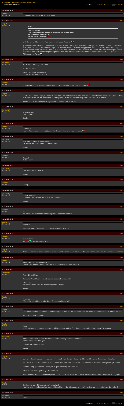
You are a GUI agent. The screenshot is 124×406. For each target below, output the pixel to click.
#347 (121, 333)
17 (122, 5)
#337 (121, 190)
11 (105, 5)
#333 (121, 136)
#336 (121, 179)
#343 (121, 269)
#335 (121, 165)
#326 (121, 10)
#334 (121, 152)
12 (108, 5)
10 (102, 5)
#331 (121, 107)
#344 (121, 294)
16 (119, 5)
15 (116, 5)
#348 (121, 353)
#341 (121, 246)
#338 (121, 206)
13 (110, 5)
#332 (121, 123)
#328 (121, 59)
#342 (121, 257)
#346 (121, 321)
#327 (121, 20)
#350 (121, 392)
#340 (121, 233)
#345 (121, 306)
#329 (121, 79)
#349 (121, 380)
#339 (121, 219)
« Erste (98, 5)
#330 (121, 90)
